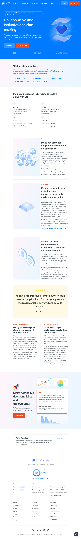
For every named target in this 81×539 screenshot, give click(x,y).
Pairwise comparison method (58, 493)
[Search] (59, 3)
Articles (52, 508)
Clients (15, 511)
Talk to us (9, 45)
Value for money (56, 78)
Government (35, 508)
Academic (35, 517)
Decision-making (19, 78)
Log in (64, 3)
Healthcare (35, 505)
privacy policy (47, 534)
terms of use (38, 534)
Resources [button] (33, 3)
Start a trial (18, 490)
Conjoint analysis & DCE (21, 81)
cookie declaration (57, 534)
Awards (15, 514)
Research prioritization (53, 228)
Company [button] (44, 3)
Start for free (74, 3)
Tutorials (52, 514)
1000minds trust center (40, 478)
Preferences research (39, 81)
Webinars (53, 517)
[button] (22, 3)
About (15, 508)
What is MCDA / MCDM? (57, 490)
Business (34, 511)
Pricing (53, 3)
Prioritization (36, 78)
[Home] (8, 3)
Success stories (54, 511)
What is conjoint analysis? (57, 487)
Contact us (17, 505)
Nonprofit (34, 514)
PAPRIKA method (55, 495)
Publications (53, 519)
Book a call (19, 415)
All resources (54, 505)
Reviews (15, 517)
